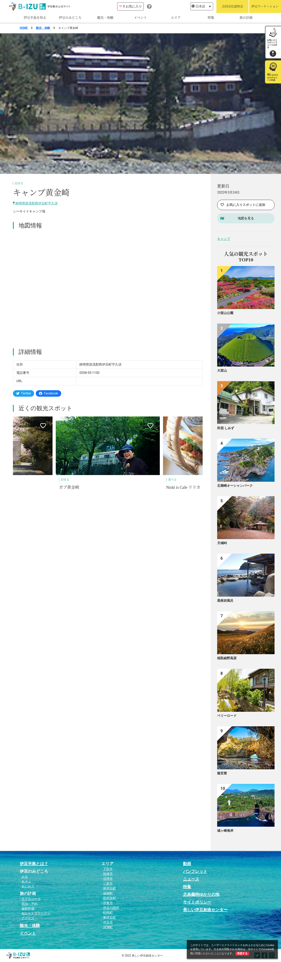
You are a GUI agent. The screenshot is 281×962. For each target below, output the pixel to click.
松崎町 (108, 913)
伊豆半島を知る (35, 17)
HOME (24, 27)
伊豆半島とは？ (34, 863)
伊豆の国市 (111, 908)
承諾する (242, 953)
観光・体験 (105, 17)
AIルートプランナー (35, 913)
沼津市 (108, 879)
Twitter (23, 393)
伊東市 (108, 903)
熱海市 (108, 874)
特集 (211, 17)
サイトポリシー (197, 902)
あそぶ (26, 881)
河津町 (108, 927)
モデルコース (31, 899)
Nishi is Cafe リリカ (183, 487)
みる (24, 877)
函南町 (108, 893)
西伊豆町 (109, 898)
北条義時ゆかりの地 (201, 894)
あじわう (27, 886)
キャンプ (223, 239)
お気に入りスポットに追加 (243, 204)
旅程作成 (27, 908)
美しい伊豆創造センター (205, 909)
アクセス (27, 918)
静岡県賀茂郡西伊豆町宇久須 (35, 203)
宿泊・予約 (29, 904)
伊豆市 (108, 922)
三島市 (108, 883)
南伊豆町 (109, 888)
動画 (187, 863)
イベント (140, 17)
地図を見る (246, 218)
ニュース (191, 879)
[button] (17, 453)
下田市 (108, 869)
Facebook (48, 393)
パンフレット (195, 871)
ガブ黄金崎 (69, 487)
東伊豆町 (109, 917)
